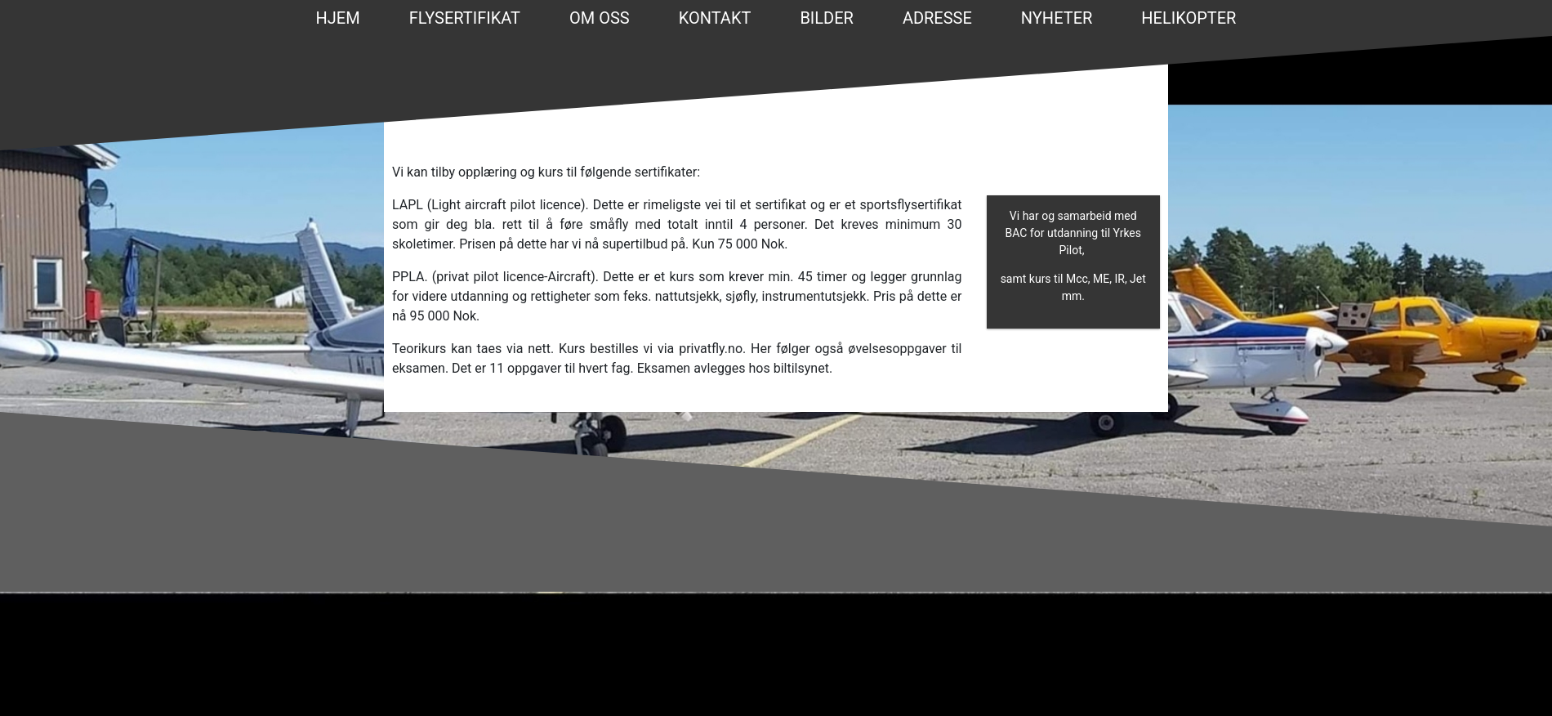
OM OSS (599, 18)
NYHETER (1056, 18)
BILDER (827, 18)
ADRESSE (937, 18)
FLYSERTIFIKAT (464, 18)
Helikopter (1188, 18)
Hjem (338, 18)
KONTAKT (715, 18)
